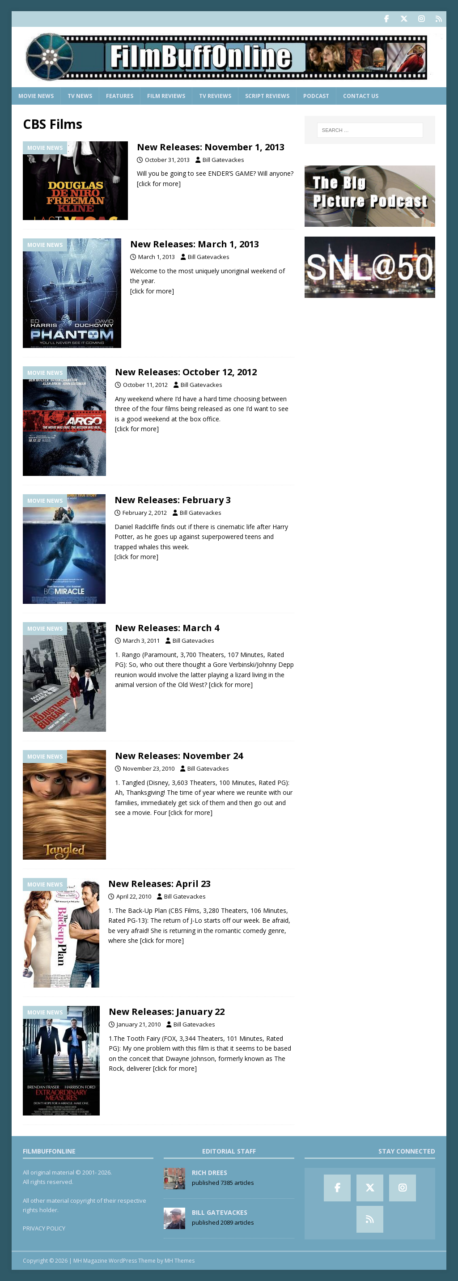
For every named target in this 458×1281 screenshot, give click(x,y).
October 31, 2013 (167, 160)
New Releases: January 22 (167, 1011)
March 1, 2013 (156, 257)
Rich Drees (209, 1172)
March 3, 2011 (141, 640)
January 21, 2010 (139, 1024)
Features (119, 96)
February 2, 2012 (145, 513)
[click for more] (159, 183)
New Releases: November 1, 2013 (210, 147)
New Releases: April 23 (159, 884)
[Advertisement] (370, 364)
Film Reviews (166, 96)
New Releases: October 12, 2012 (186, 372)
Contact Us (360, 96)
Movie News (36, 96)
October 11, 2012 (145, 385)
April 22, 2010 (133, 896)
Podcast (316, 96)
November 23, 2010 (148, 768)
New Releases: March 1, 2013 (194, 244)
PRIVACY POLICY (44, 1228)
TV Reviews (215, 96)
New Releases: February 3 (172, 500)
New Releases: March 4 (167, 628)
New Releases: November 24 (179, 756)
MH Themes (180, 1260)
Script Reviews (267, 96)
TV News (80, 96)
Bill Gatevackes (223, 160)
